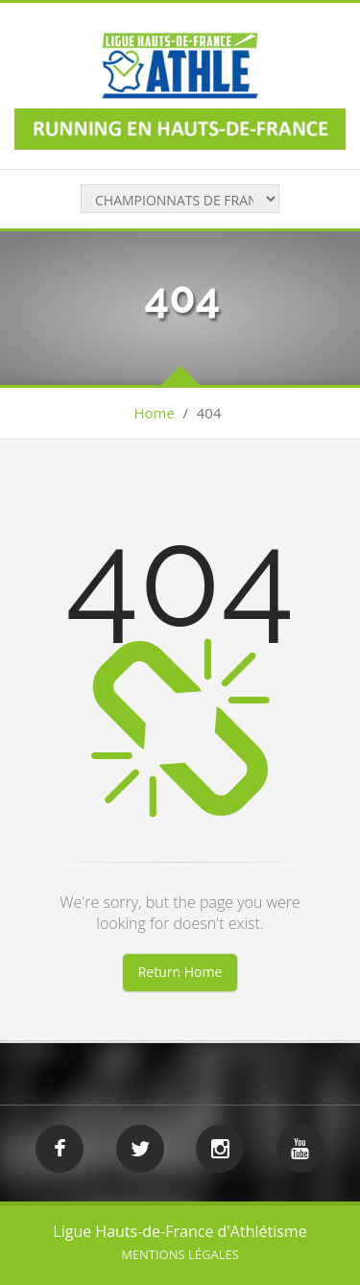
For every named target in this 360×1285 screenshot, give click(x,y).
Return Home (180, 972)
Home (154, 412)
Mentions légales (180, 1254)
